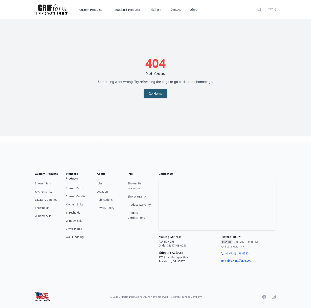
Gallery (156, 9)
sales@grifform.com (236, 260)
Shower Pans (43, 183)
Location (102, 191)
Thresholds (42, 208)
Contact (176, 9)
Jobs (99, 183)
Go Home (155, 93)
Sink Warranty (137, 196)
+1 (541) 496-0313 (235, 253)
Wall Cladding (75, 237)
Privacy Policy (105, 208)
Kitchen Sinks (43, 191)
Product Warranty (139, 204)
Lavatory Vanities (46, 199)
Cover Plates (74, 229)
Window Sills (43, 216)
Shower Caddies (76, 196)
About (194, 9)
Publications (105, 199)
